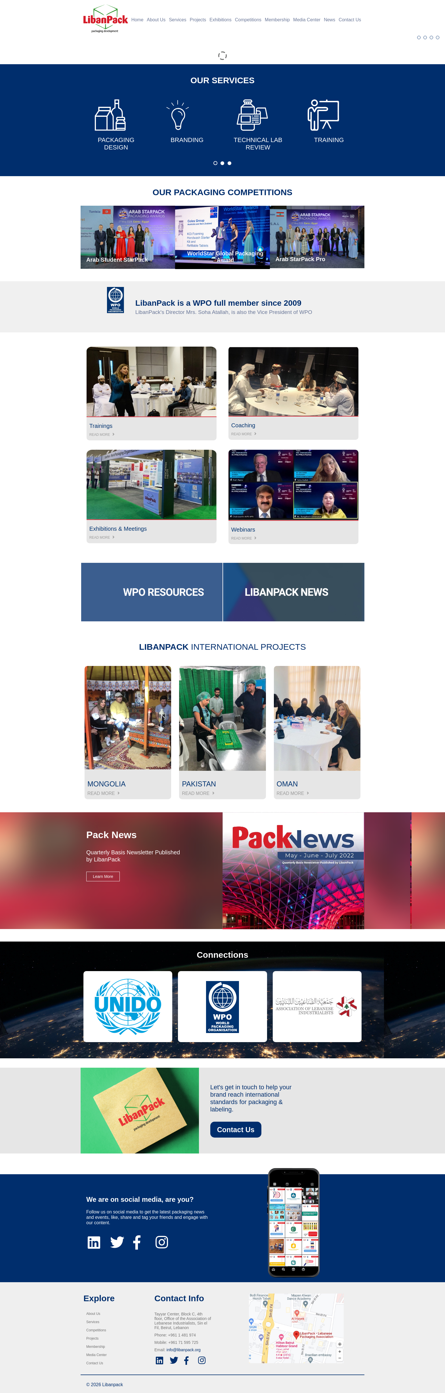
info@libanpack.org (184, 1350)
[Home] (104, 18)
